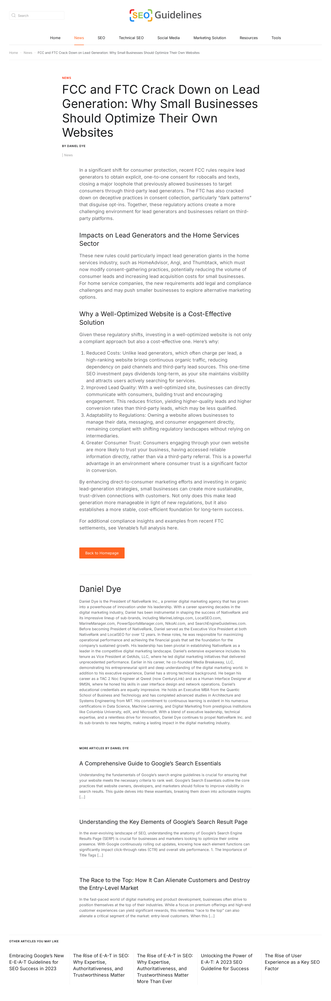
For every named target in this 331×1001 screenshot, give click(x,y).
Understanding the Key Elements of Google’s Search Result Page (163, 822)
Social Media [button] (168, 38)
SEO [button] (101, 38)
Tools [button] (276, 38)
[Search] (36, 15)
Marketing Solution (210, 38)
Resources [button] (249, 38)
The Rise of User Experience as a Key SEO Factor (292, 962)
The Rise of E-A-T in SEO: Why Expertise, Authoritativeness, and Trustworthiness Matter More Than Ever (165, 968)
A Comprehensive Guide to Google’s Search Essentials (150, 763)
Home (55, 38)
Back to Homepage (102, 553)
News (79, 38)
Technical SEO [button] (131, 38)
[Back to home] (165, 15)
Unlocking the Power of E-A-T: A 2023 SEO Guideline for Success (226, 962)
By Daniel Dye (74, 146)
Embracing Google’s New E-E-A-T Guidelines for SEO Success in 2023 (36, 962)
